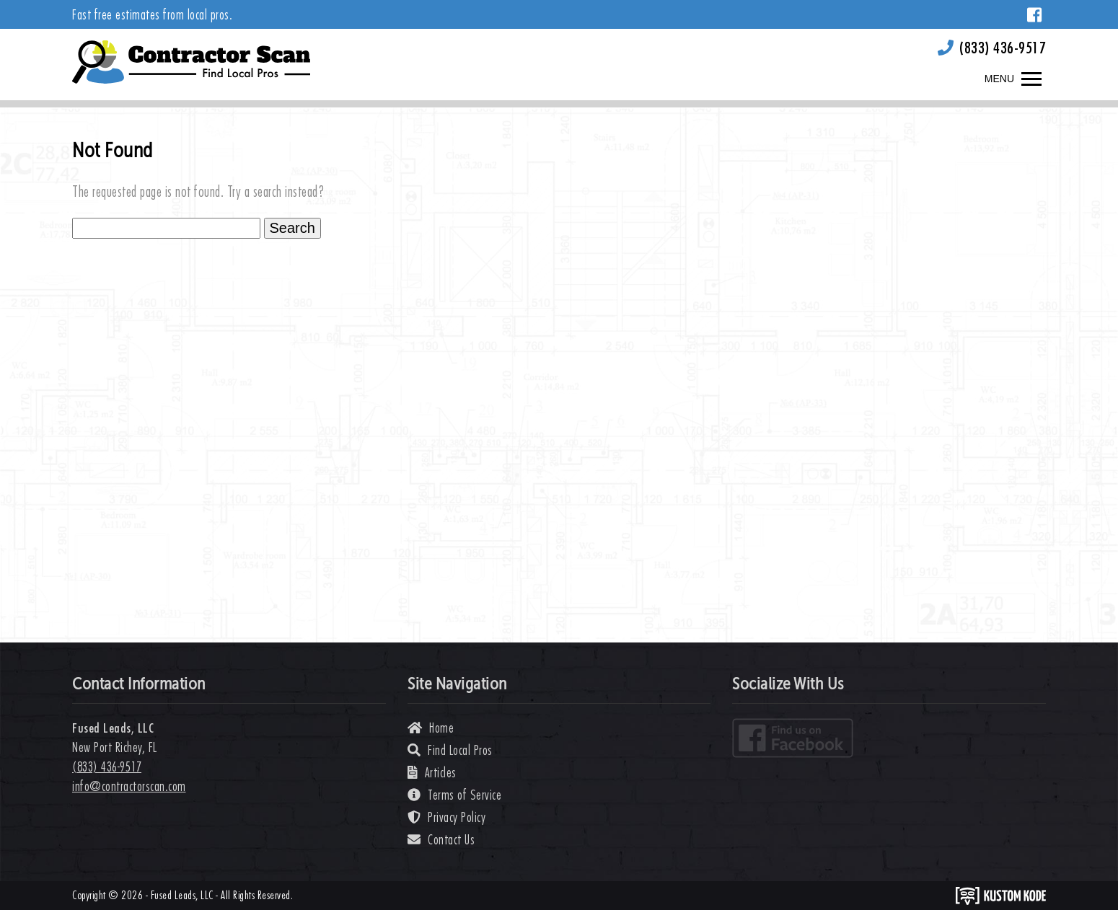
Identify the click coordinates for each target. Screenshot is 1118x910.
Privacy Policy (446, 817)
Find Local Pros (450, 750)
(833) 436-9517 (1002, 47)
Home (431, 728)
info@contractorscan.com (129, 786)
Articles (432, 772)
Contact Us (441, 839)
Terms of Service (454, 795)
